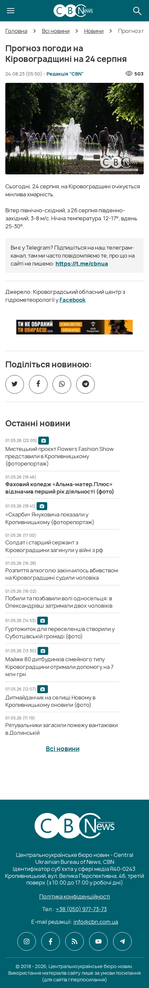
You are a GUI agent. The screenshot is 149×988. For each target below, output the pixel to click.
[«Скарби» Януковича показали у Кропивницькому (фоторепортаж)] (49, 518)
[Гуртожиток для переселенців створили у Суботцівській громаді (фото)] (60, 632)
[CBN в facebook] (50, 941)
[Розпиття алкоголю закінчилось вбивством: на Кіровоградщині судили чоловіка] (62, 574)
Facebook (72, 299)
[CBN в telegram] (122, 941)
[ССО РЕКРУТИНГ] (74, 327)
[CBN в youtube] (98, 941)
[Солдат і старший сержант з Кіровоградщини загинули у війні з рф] (54, 546)
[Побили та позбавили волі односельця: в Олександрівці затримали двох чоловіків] (58, 602)
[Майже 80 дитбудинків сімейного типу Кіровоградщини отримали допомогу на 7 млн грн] (59, 667)
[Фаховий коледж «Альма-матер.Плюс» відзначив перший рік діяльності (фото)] (59, 488)
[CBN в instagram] (26, 941)
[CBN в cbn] (74, 941)
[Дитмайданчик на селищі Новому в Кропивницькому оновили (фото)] (50, 701)
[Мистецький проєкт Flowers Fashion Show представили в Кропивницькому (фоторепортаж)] (59, 456)
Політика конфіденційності (74, 896)
